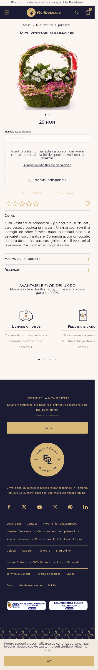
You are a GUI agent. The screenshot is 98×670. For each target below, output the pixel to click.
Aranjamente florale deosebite (47, 165)
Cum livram (65, 193)
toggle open (6, 12)
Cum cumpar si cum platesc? (56, 531)
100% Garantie (42, 562)
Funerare (44, 551)
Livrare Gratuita (17, 562)
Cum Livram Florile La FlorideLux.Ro (58, 539)
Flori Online (63, 551)
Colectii (12, 551)
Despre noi (14, 524)
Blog (10, 585)
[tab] (39, 359)
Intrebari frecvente (19, 531)
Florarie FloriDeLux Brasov (60, 524)
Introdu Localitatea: (18, 132)
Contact (32, 524)
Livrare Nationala (68, 562)
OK (49, 661)
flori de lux (44, 12)
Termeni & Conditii (19, 574)
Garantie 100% (31, 193)
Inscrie (47, 427)
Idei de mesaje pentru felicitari (38, 585)
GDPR (70, 574)
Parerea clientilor (18, 539)
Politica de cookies (48, 574)
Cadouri (27, 551)
